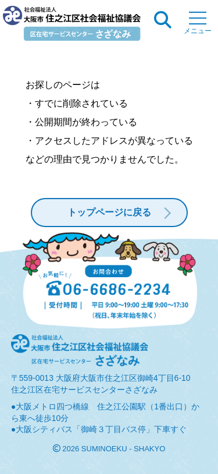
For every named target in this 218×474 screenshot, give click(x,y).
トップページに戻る (109, 212)
